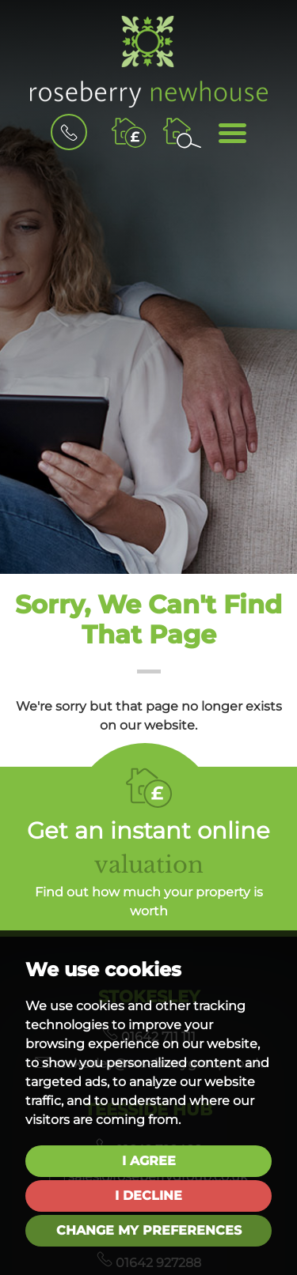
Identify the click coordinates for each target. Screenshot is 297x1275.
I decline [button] (148, 1195)
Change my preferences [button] (149, 1230)
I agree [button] (149, 1160)
